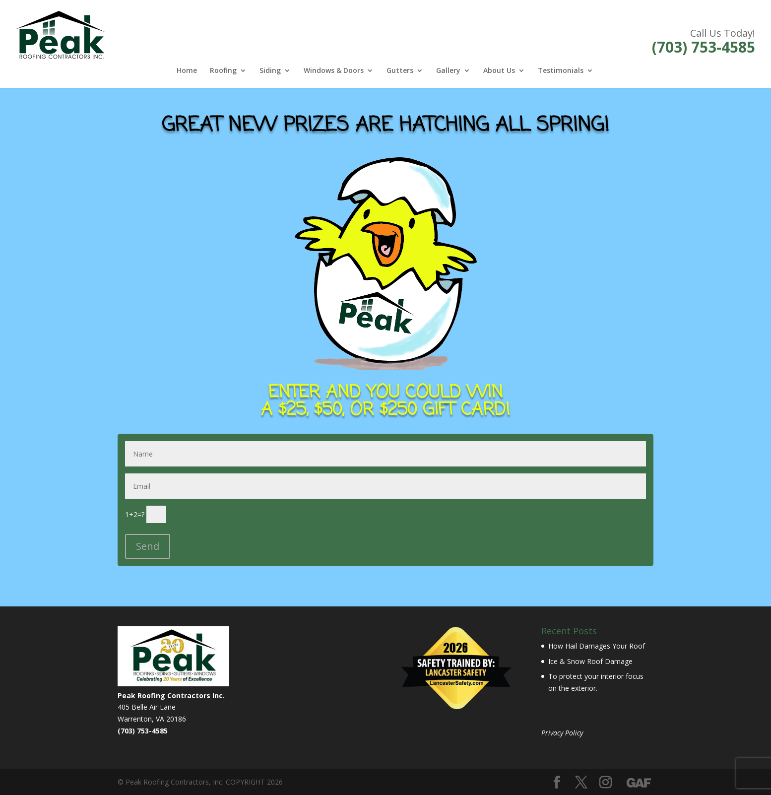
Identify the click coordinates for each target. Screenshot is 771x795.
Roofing (223, 71)
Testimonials (560, 71)
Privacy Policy (562, 732)
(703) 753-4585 (703, 47)
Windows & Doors (334, 71)
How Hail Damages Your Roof (596, 646)
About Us (499, 71)
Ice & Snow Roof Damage (590, 661)
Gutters (399, 71)
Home (187, 71)
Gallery (448, 71)
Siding (270, 71)
